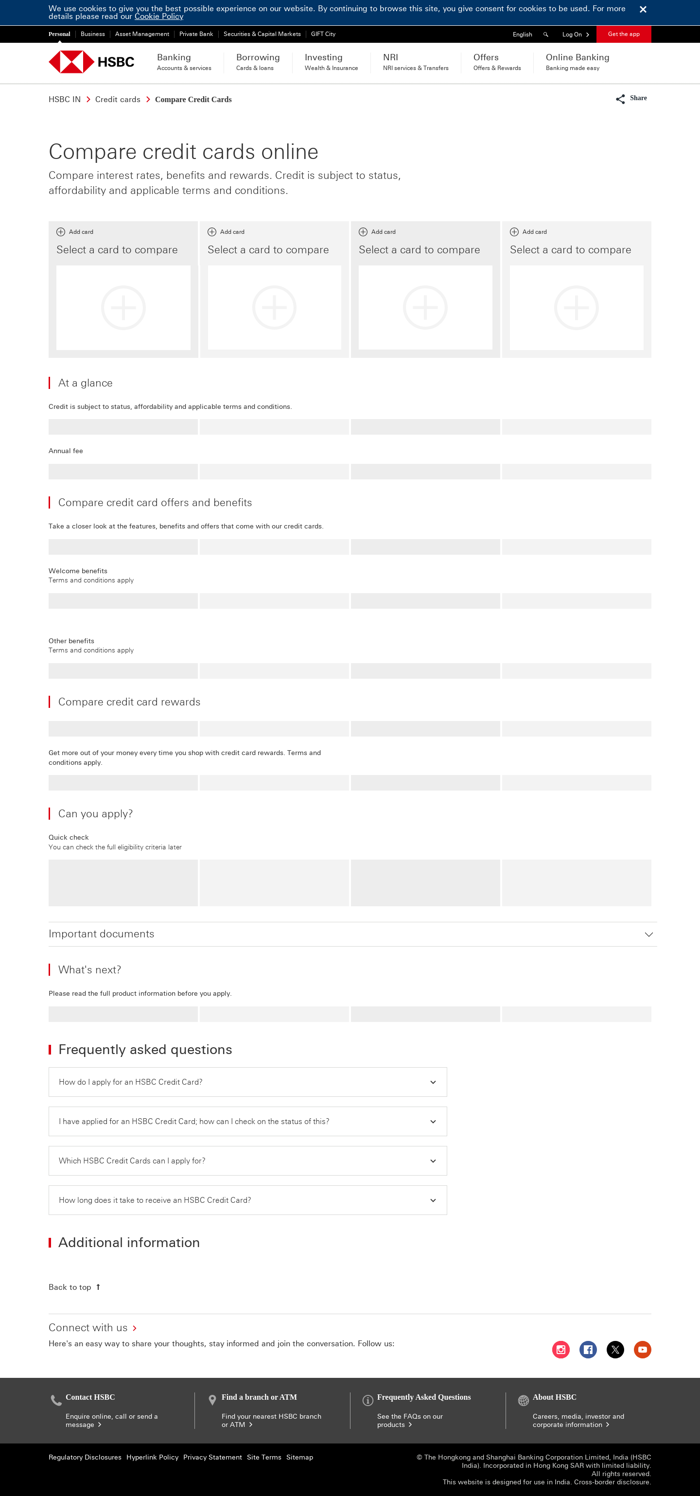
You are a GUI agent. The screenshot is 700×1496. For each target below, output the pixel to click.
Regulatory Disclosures (85, 1457)
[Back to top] (76, 1287)
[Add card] (123, 307)
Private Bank (196, 34)
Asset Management (142, 34)
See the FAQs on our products (410, 1420)
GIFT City (323, 34)
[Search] (547, 34)
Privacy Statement (212, 1457)
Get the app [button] (624, 34)
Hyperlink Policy (152, 1457)
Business (93, 34)
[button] (576, 34)
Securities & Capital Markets (262, 34)
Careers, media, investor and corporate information (578, 1420)
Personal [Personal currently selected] (59, 34)
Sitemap (299, 1457)
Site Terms (264, 1457)
